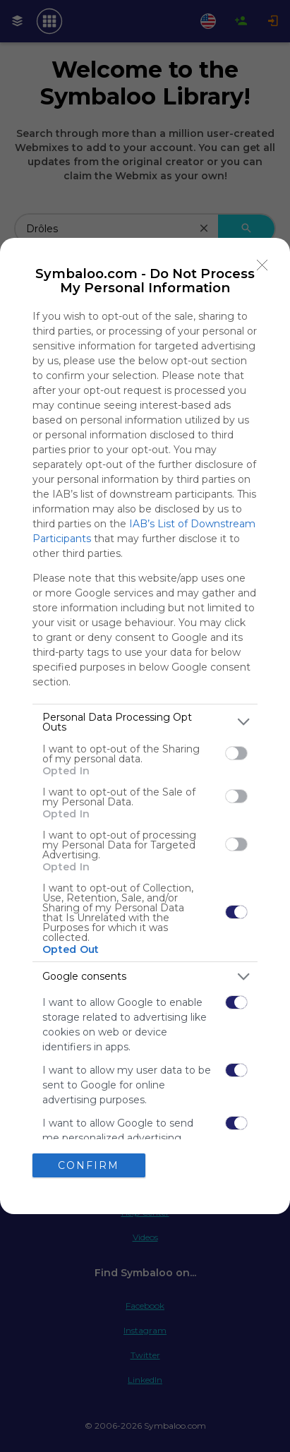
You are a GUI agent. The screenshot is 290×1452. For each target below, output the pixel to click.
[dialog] (145, 726)
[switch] (236, 753)
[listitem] (145, 722)
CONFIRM (88, 1165)
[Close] (262, 265)
